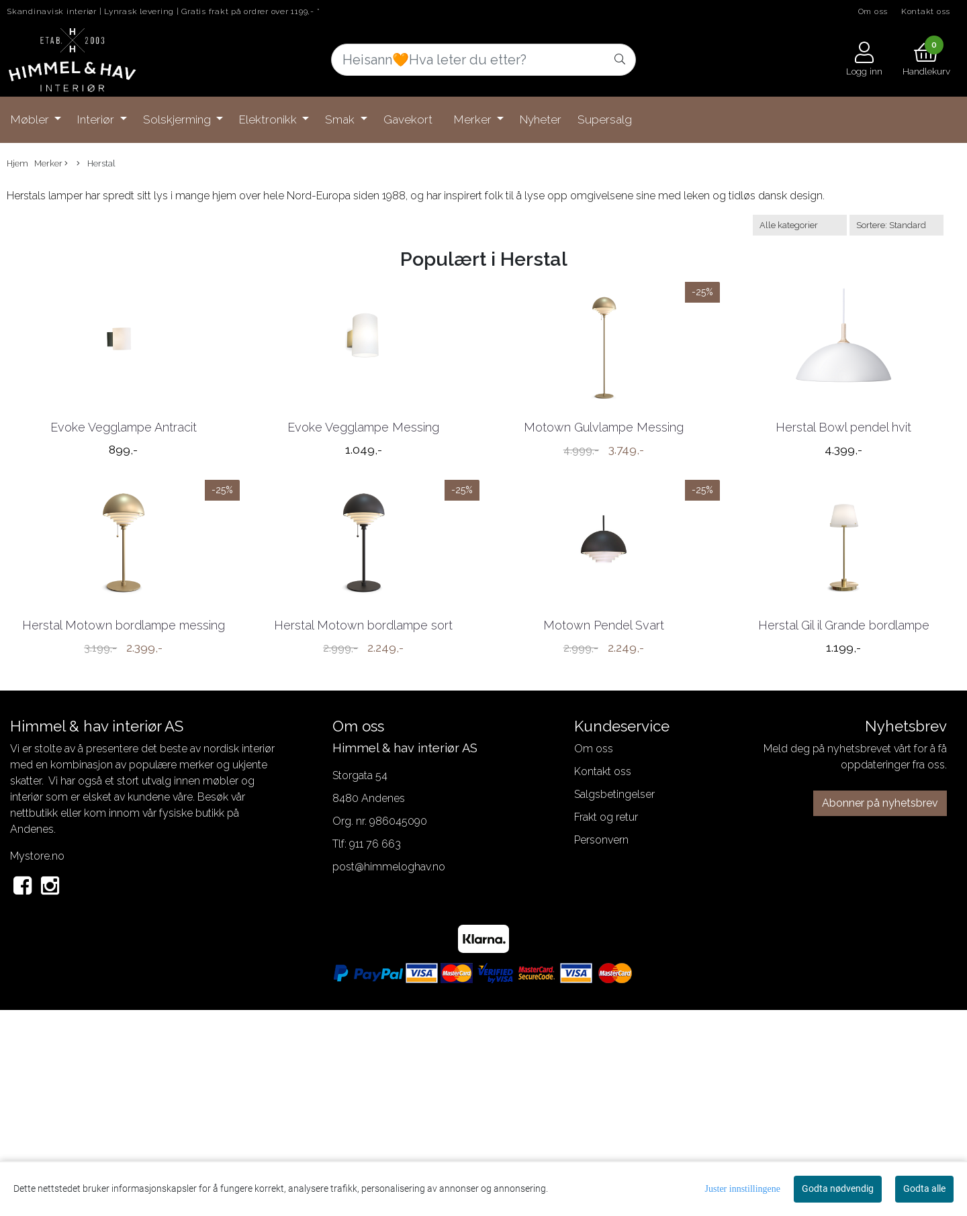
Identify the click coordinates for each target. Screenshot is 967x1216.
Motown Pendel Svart (603, 830)
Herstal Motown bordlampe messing (123, 830)
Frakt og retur (606, 1022)
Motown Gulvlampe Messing (604, 529)
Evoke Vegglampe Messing (363, 529)
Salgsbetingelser (614, 999)
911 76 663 (375, 1049)
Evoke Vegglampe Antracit (123, 529)
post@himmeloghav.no (388, 1072)
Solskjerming (178, 119)
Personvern (601, 1045)
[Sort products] (896, 225)
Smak (341, 119)
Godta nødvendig (838, 1188)
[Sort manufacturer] (800, 225)
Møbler (31, 119)
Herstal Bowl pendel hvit (843, 529)
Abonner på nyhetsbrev (880, 1008)
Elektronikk (269, 119)
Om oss (873, 11)
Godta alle (924, 1188)
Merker (474, 119)
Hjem (17, 163)
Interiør (97, 119)
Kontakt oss (925, 11)
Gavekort (407, 119)
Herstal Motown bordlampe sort (363, 830)
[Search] (483, 60)
